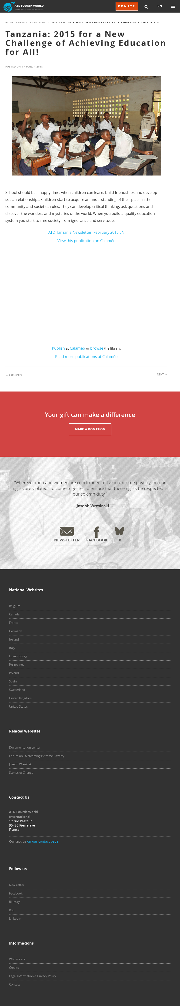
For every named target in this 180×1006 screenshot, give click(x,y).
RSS (11, 910)
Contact (14, 984)
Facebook (16, 893)
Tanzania (39, 22)
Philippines (16, 664)
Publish (58, 348)
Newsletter (16, 885)
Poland (14, 673)
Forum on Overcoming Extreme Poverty (36, 756)
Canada (14, 614)
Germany (15, 631)
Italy (12, 648)
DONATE (127, 6)
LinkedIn (15, 918)
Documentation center (24, 747)
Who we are (17, 959)
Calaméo (77, 348)
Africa (22, 22)
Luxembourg (18, 656)
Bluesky (14, 902)
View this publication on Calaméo (86, 240)
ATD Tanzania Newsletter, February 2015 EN (86, 232)
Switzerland (17, 690)
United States (18, 706)
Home (9, 22)
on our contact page (42, 841)
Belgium (14, 606)
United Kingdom (20, 698)
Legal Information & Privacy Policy (32, 976)
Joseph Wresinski (20, 764)
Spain (13, 681)
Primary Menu (173, 6)
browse (96, 348)
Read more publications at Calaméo (86, 356)
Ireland (14, 639)
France (13, 623)
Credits (14, 967)
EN (159, 6)
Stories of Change (21, 772)
